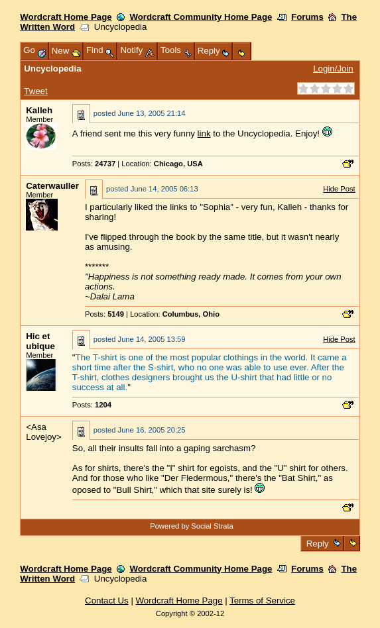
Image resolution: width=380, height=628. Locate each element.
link (204, 133)
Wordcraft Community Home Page (200, 17)
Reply (317, 544)
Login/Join (333, 69)
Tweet (35, 91)
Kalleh (39, 110)
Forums (307, 17)
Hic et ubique (40, 341)
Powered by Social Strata (191, 526)
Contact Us (107, 600)
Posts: (93, 164)
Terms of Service (262, 600)
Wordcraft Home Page (65, 17)
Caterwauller (52, 186)
